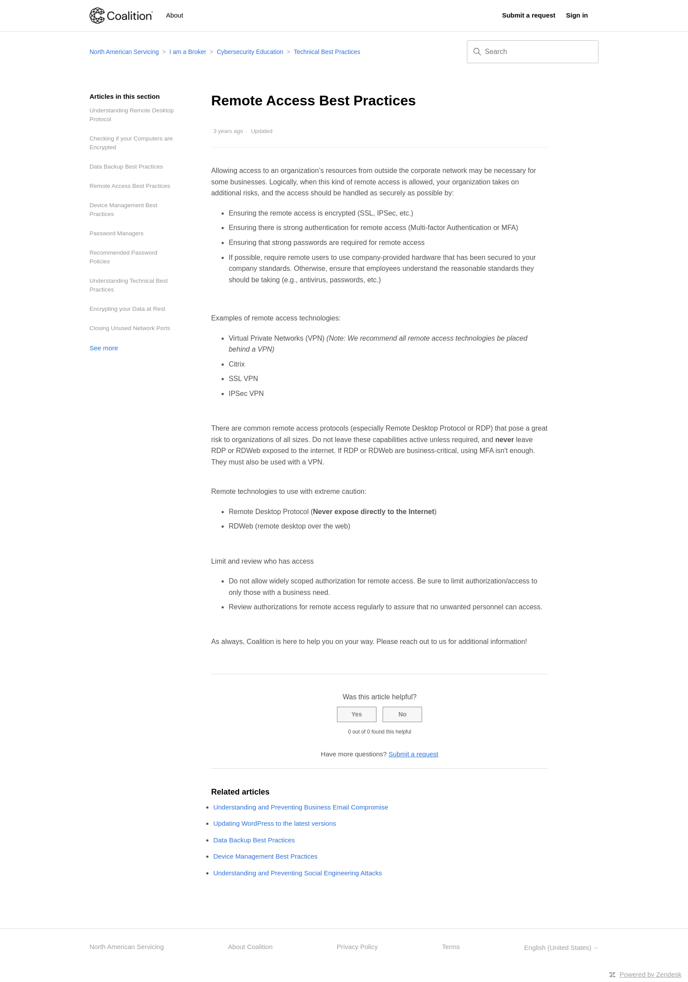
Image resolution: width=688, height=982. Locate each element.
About (174, 15)
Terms (451, 946)
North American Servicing (125, 51)
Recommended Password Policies (124, 257)
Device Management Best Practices (124, 209)
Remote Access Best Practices (130, 186)
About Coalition (250, 946)
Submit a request (528, 15)
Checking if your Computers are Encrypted (131, 143)
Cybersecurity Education (250, 51)
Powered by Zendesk (650, 974)
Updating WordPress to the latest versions (274, 823)
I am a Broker (187, 51)
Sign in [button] (577, 15)
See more (104, 348)
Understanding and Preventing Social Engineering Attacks (297, 873)
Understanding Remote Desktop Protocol (132, 114)
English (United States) (561, 947)
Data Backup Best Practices (126, 166)
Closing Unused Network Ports (130, 328)
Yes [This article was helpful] (356, 714)
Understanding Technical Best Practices (129, 285)
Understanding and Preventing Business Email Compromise (300, 807)
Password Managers (116, 233)
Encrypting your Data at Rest (127, 309)
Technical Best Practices (327, 51)
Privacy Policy (357, 946)
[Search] (532, 52)
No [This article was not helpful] (402, 714)
